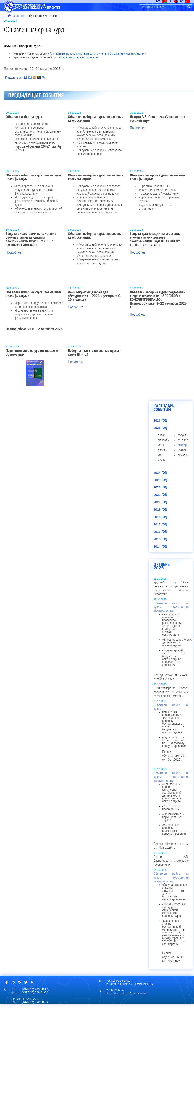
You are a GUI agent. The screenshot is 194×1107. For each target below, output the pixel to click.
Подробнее (137, 128)
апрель (162, 450)
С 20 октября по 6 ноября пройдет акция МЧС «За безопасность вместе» (171, 692)
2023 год (160, 480)
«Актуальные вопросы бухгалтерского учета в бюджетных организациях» (97, 53)
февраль (163, 440)
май (160, 455)
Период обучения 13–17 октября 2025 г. (171, 810)
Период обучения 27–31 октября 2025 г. (171, 640)
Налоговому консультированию (77, 57)
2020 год (160, 502)
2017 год (160, 524)
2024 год (160, 472)
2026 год (160, 420)
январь (162, 435)
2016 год (160, 531)
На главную (18, 16)
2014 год (160, 546)
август (182, 435)
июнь (161, 460)
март (161, 445)
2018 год (160, 517)
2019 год (160, 509)
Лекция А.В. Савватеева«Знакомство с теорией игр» (171, 860)
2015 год (160, 539)
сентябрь (183, 440)
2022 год (160, 487)
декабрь (183, 455)
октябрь (183, 445)
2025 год (160, 428)
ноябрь (182, 450)
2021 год (160, 494)
